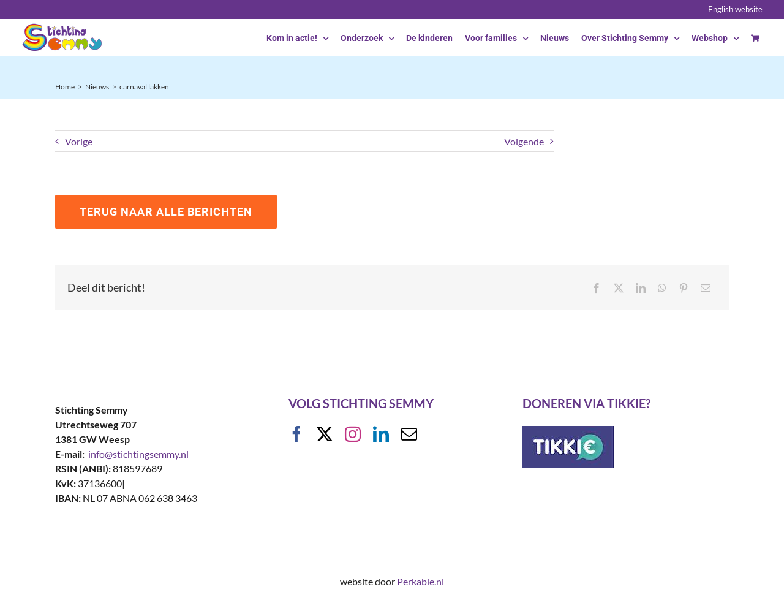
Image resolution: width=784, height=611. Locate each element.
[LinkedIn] (641, 288)
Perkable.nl (420, 581)
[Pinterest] (684, 288)
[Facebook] (597, 288)
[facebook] (296, 434)
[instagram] (353, 434)
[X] (619, 288)
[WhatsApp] (662, 288)
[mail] (409, 434)
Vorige (78, 141)
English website (735, 9)
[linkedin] (381, 434)
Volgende (524, 141)
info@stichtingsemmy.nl (138, 454)
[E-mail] (706, 288)
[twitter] (325, 434)
